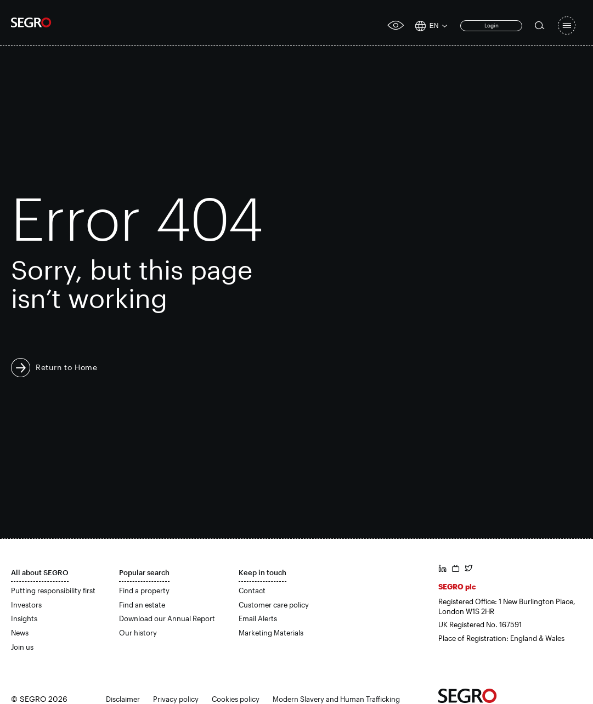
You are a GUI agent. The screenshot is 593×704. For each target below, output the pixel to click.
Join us (22, 647)
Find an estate (142, 604)
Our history (138, 632)
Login (491, 25)
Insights (24, 618)
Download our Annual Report (167, 618)
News (20, 632)
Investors (26, 604)
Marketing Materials (271, 632)
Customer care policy (274, 604)
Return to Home (67, 367)
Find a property (144, 590)
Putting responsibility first (53, 590)
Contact (252, 590)
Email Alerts (258, 618)
